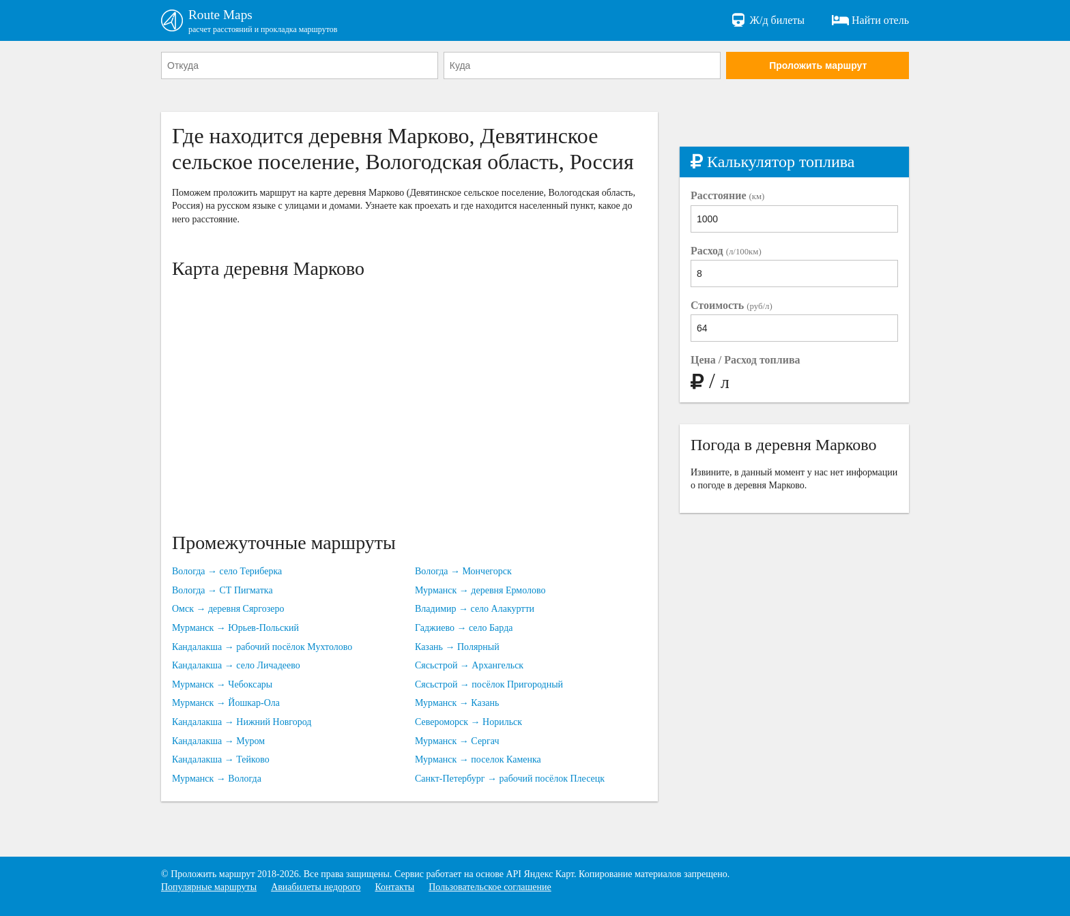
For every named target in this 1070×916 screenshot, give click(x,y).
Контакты (394, 888)
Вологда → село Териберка (227, 572)
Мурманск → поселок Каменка (478, 760)
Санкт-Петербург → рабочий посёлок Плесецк (510, 779)
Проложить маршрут (818, 66)
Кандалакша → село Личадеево (236, 666)
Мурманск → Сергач (457, 741)
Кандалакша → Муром (218, 741)
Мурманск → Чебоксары (222, 685)
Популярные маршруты (209, 888)
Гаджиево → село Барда (463, 628)
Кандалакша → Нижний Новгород (241, 723)
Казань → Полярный (457, 647)
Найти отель (870, 20)
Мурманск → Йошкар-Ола (226, 703)
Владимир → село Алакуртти (474, 609)
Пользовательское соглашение (490, 888)
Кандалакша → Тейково (221, 760)
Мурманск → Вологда (216, 779)
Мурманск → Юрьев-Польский (235, 628)
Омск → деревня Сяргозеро (228, 609)
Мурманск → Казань (457, 703)
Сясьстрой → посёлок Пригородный (489, 685)
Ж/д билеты (767, 20)
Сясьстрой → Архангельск (469, 666)
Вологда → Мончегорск (463, 572)
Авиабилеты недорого (315, 888)
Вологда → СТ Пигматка (222, 591)
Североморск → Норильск (468, 723)
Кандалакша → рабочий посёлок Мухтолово (262, 647)
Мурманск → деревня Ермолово (480, 591)
